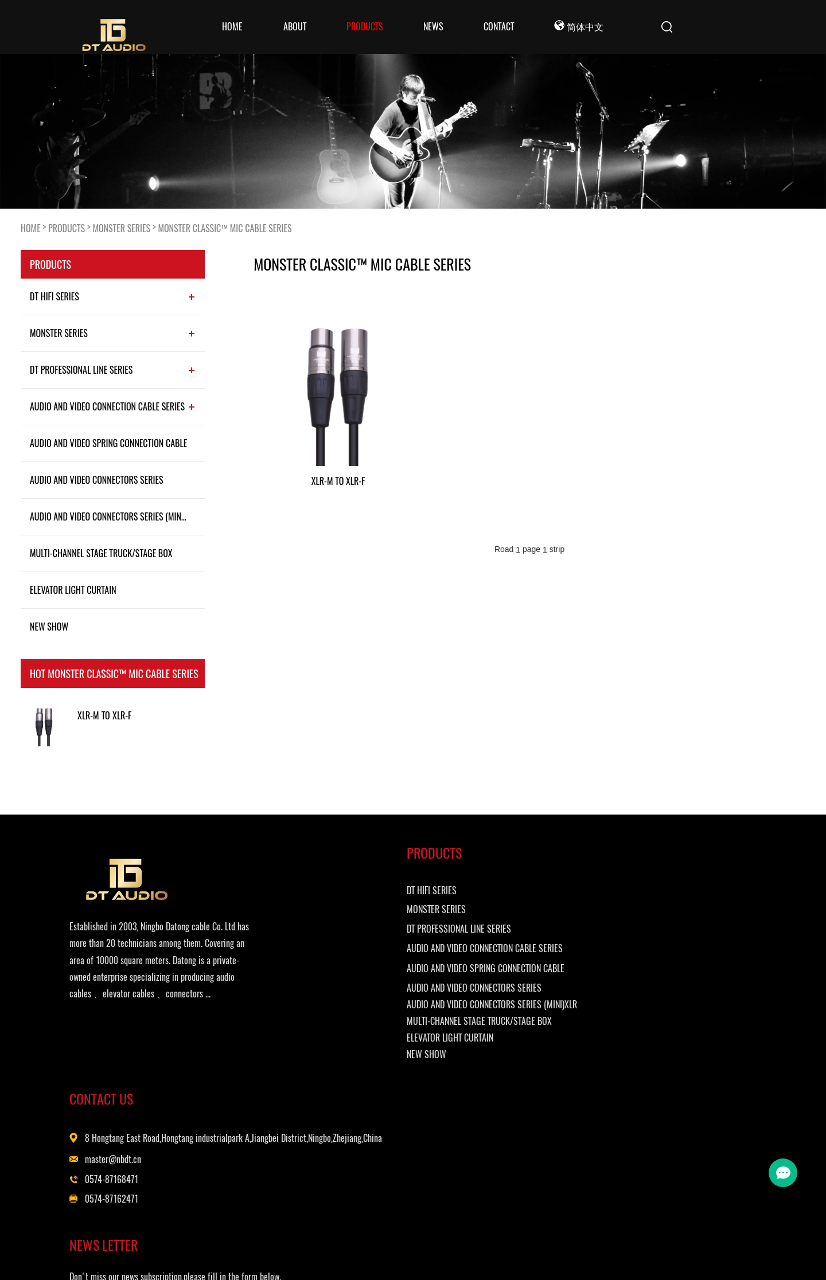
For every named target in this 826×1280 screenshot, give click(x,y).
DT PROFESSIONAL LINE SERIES (81, 370)
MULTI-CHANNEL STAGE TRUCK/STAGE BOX (101, 553)
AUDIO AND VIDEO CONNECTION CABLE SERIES (107, 406)
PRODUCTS (364, 27)
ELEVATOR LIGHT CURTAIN (73, 590)
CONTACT (499, 27)
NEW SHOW (49, 626)
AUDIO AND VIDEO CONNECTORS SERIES (96, 480)
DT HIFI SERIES (54, 296)
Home (232, 27)
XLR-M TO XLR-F (104, 716)
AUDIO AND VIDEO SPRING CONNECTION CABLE (108, 443)
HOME (31, 228)
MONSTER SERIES (121, 228)
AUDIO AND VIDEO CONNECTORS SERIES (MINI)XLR (114, 516)
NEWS (433, 27)
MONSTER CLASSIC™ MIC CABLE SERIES (224, 228)
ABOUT (294, 27)
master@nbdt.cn (491, 960)
